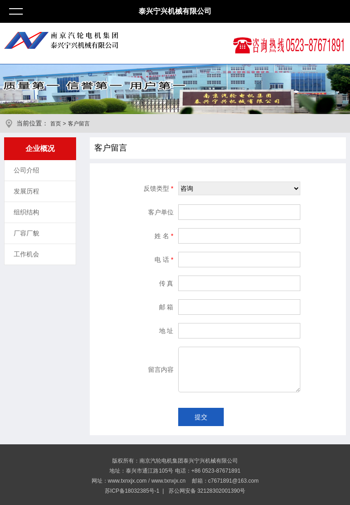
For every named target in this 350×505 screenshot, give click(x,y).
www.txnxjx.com (127, 481)
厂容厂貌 (26, 233)
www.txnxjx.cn (168, 481)
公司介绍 (26, 170)
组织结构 (26, 212)
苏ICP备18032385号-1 (132, 491)
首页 (55, 123)
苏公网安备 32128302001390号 (206, 491)
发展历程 (26, 191)
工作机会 (26, 254)
